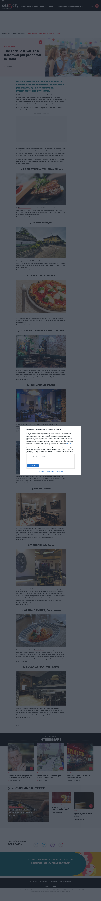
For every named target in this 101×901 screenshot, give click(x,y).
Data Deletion (41, 471)
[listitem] (50, 457)
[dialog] (50, 450)
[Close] (78, 429)
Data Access (50, 471)
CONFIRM (35, 465)
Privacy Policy (59, 471)
